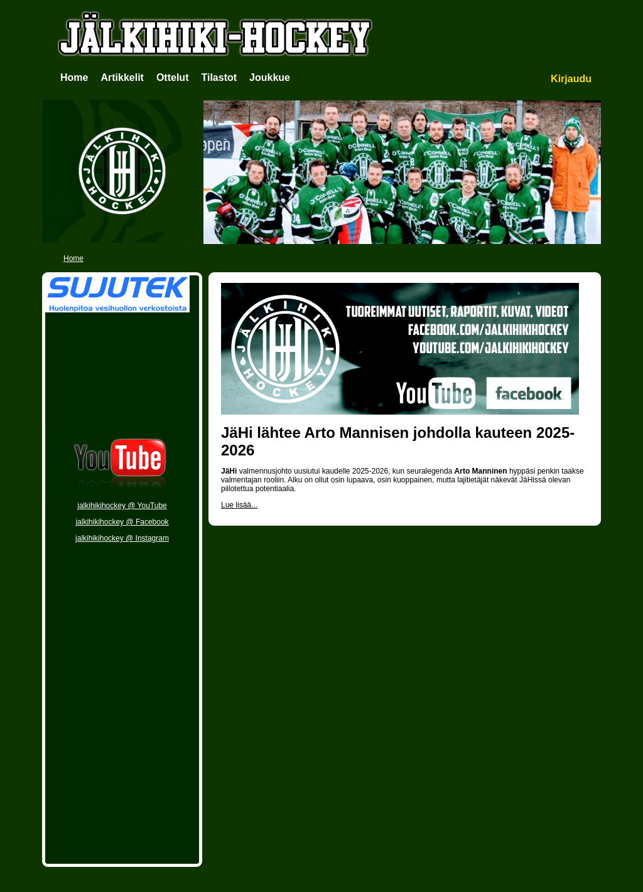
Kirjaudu (571, 78)
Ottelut (172, 77)
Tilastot (219, 77)
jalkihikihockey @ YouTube (122, 505)
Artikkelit (121, 77)
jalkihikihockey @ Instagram (122, 538)
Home (74, 77)
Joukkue (269, 77)
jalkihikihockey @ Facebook (121, 522)
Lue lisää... (239, 505)
